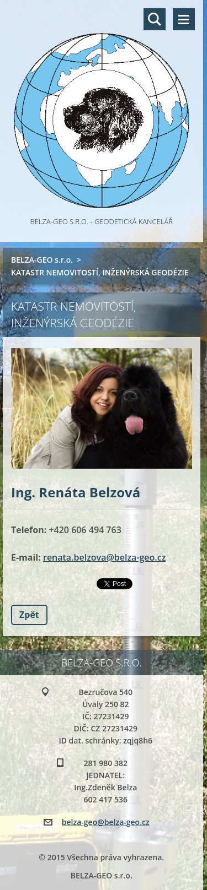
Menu (184, 19)
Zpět (29, 615)
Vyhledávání (155, 19)
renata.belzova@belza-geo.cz (104, 557)
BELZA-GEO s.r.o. (42, 259)
